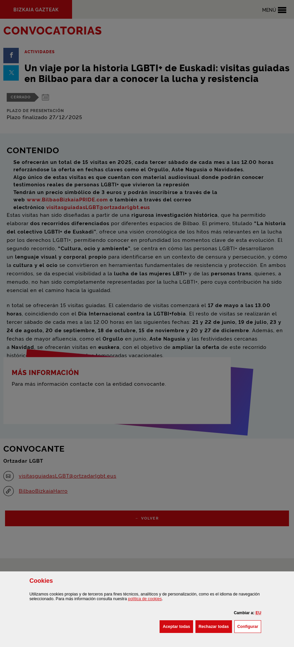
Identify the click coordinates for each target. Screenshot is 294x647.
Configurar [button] (249, 626)
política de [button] (145, 598)
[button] (258, 613)
